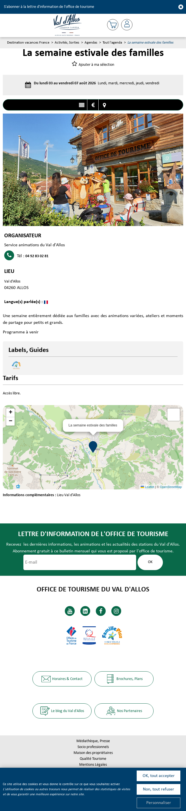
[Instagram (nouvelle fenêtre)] (116, 611)
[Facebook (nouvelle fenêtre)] (101, 611)
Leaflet (147, 487)
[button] (112, 24)
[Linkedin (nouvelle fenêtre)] (85, 611)
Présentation (81, 105)
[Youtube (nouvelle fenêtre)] (70, 611)
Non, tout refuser (158, 789)
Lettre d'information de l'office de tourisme (93, 534)
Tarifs (92, 105)
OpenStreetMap (171, 487)
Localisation (104, 105)
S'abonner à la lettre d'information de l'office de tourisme (49, 7)
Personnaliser (158, 803)
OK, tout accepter (159, 776)
